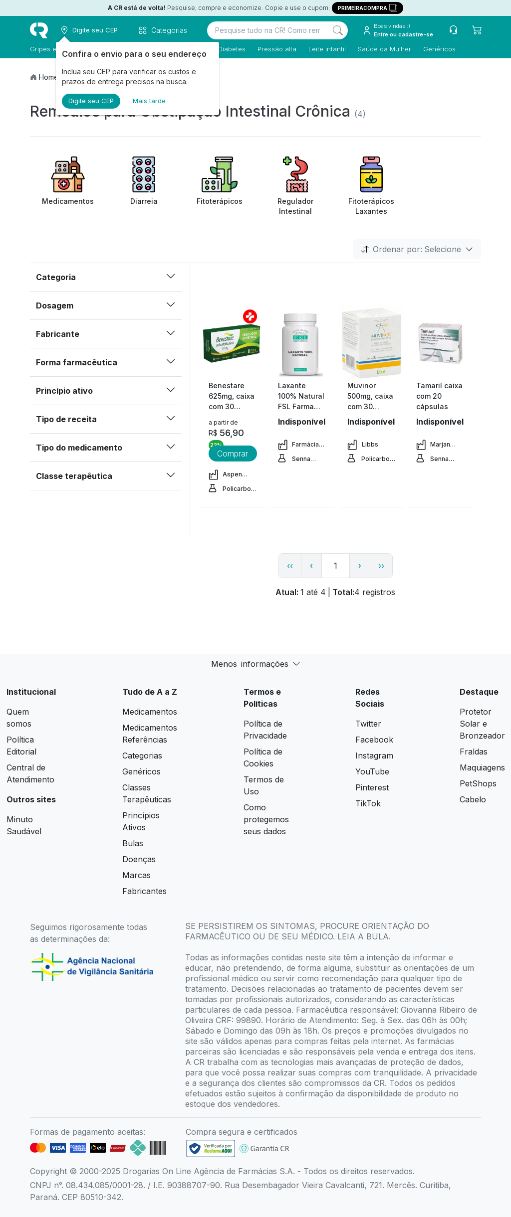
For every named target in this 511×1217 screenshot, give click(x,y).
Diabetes (232, 49)
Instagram (374, 756)
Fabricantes (144, 891)
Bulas (132, 843)
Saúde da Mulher (384, 49)
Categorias (142, 756)
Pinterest (372, 787)
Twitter (368, 724)
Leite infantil (327, 49)
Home (48, 77)
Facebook (374, 740)
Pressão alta (276, 49)
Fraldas (474, 752)
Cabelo (473, 799)
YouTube (372, 771)
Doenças (139, 859)
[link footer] (211, 1148)
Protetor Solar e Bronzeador (482, 724)
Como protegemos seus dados (266, 819)
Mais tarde (149, 101)
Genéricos (439, 49)
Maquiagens (482, 767)
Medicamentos (149, 712)
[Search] (338, 30)
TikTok (368, 803)
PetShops (478, 783)
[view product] (232, 342)
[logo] (39, 30)
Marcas (136, 875)
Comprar (232, 453)
